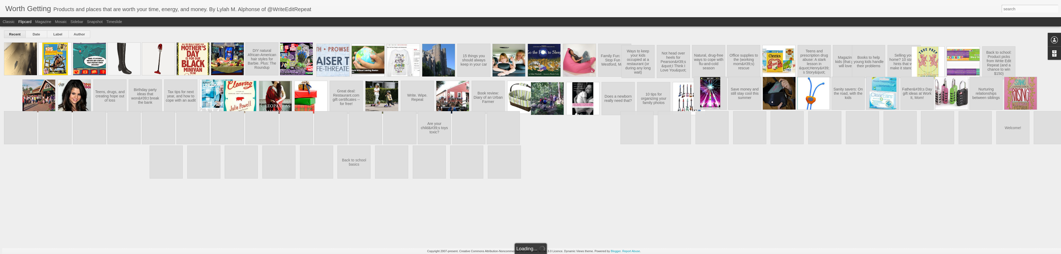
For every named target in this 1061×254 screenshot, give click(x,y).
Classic (9, 22)
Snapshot (95, 22)
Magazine (43, 22)
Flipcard (25, 22)
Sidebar (77, 22)
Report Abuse (631, 251)
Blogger (616, 251)
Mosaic (61, 22)
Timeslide (114, 22)
